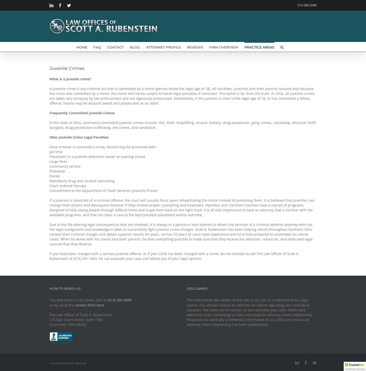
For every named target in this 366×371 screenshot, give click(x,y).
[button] (281, 47)
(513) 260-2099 (119, 300)
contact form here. (90, 305)
